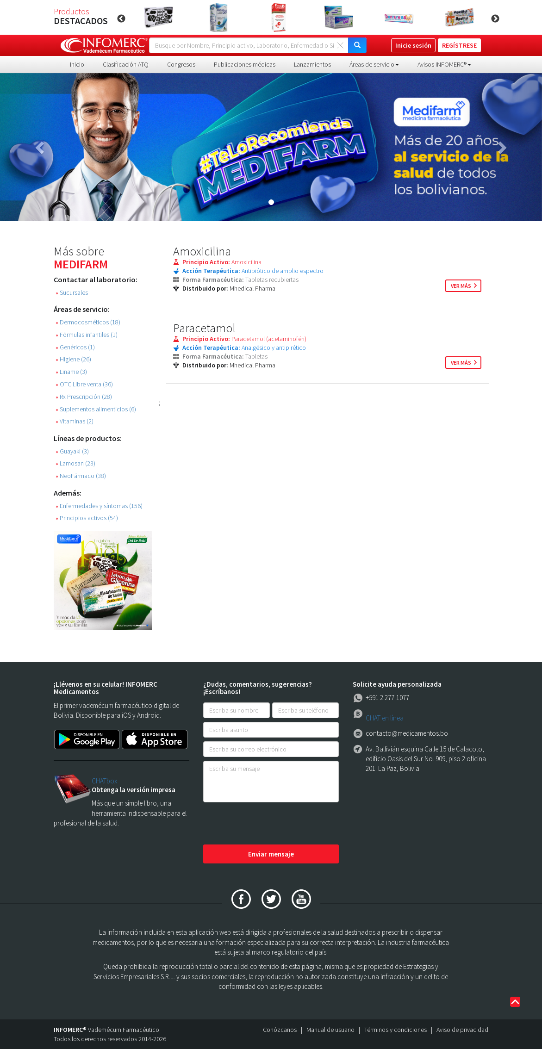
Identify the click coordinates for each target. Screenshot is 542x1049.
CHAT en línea (385, 718)
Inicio (77, 64)
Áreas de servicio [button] (374, 64)
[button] (40, 147)
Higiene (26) (73, 359)
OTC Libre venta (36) (84, 384)
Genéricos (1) (75, 347)
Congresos (181, 64)
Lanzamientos (312, 64)
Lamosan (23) (75, 463)
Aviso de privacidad (462, 1029)
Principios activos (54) (87, 518)
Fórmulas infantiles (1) (87, 335)
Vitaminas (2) (74, 421)
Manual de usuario (330, 1029)
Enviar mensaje (271, 854)
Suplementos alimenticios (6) (96, 409)
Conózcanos (280, 1029)
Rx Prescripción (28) (84, 397)
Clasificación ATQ (126, 64)
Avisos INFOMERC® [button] (444, 64)
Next (495, 19)
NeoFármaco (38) (81, 476)
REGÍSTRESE (459, 45)
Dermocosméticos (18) (88, 322)
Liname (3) (71, 372)
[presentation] (273, 824)
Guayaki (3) (72, 451)
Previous (121, 19)
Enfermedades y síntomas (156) (99, 506)
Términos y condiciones (395, 1029)
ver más (461, 285)
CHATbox (104, 780)
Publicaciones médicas (244, 64)
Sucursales (72, 293)
